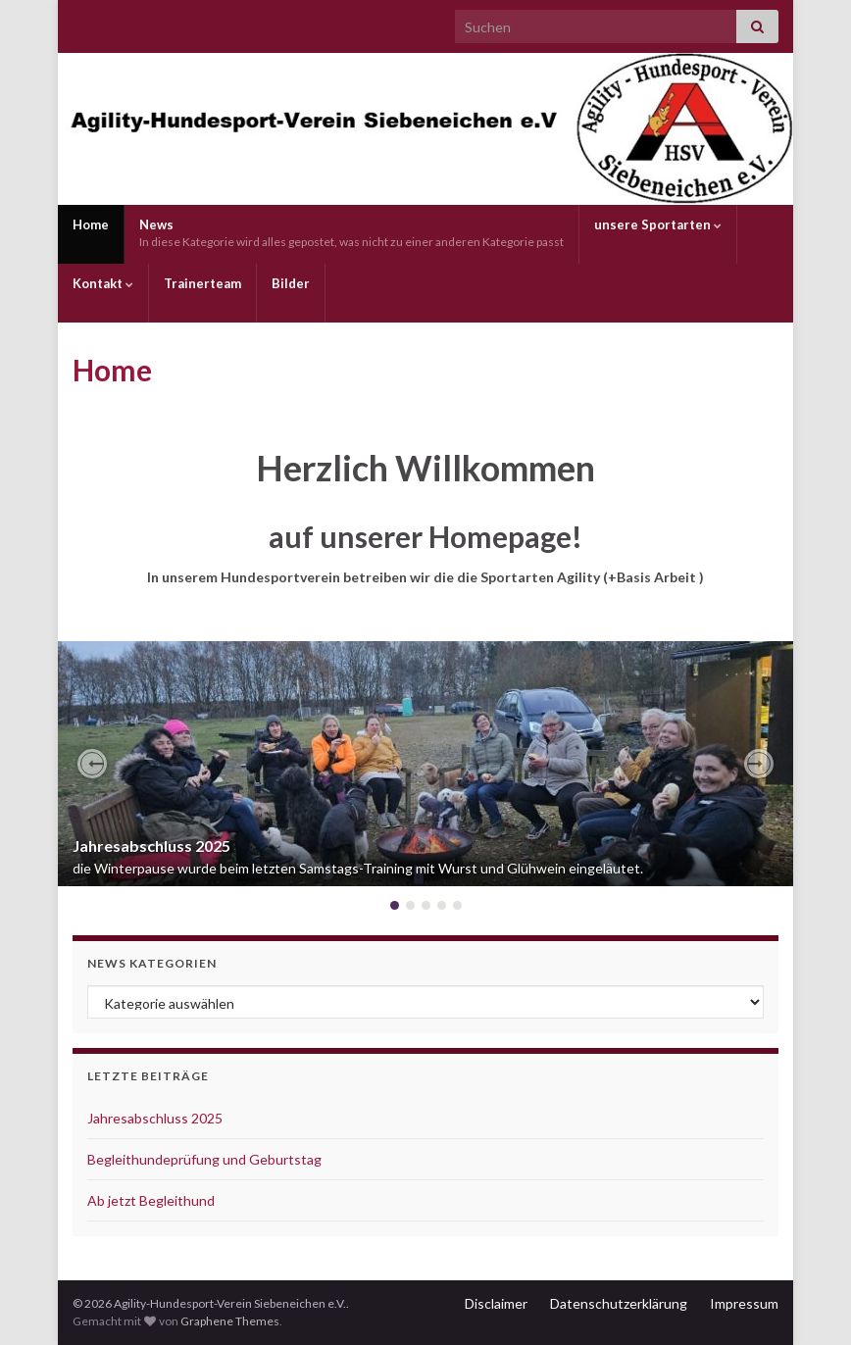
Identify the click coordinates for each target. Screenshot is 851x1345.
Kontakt (103, 283)
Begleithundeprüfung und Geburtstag (204, 1159)
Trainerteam (202, 283)
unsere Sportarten (658, 224)
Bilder (291, 283)
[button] (92, 763)
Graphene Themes (229, 1321)
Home (91, 224)
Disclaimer (496, 1303)
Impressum (744, 1303)
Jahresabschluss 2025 (151, 845)
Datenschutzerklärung (618, 1303)
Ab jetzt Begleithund (151, 1200)
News (351, 233)
